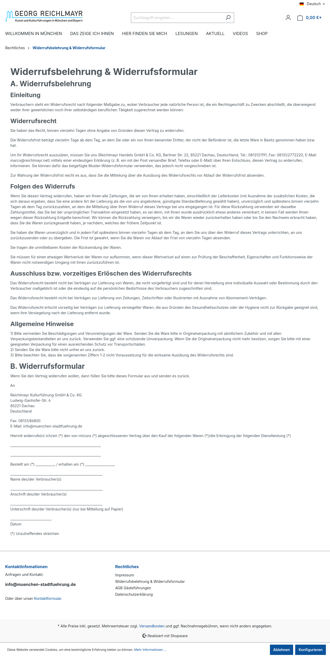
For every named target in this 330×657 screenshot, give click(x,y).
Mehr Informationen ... (150, 650)
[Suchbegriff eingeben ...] (176, 17)
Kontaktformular (47, 598)
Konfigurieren (311, 649)
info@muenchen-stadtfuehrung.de (40, 584)
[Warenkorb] (309, 18)
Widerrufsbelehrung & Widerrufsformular (150, 581)
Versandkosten (152, 626)
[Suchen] (228, 17)
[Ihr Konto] (288, 17)
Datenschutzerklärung (134, 594)
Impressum (124, 575)
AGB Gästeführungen (133, 588)
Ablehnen (281, 649)
